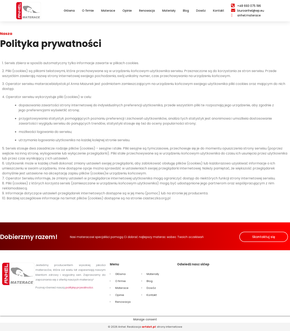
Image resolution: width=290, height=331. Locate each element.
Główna (69, 11)
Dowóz (201, 11)
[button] (263, 237)
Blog (186, 11)
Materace (108, 11)
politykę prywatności (79, 287)
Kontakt (218, 11)
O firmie (88, 11)
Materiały (169, 11)
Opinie (127, 11)
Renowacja (147, 11)
